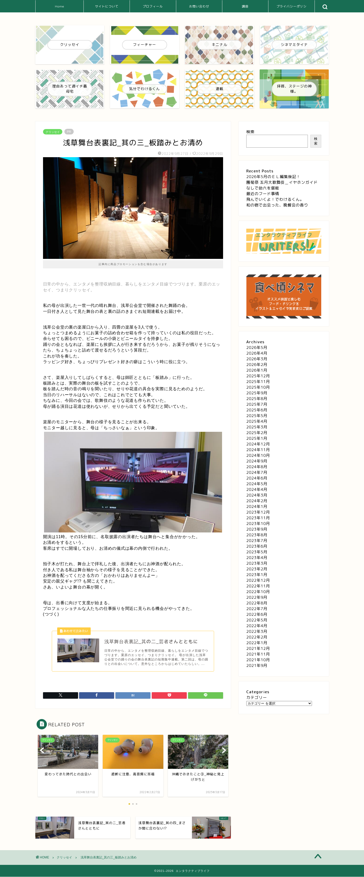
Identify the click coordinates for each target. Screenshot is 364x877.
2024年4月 (256, 489)
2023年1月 (256, 574)
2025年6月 (256, 410)
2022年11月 (258, 586)
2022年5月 (256, 620)
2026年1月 (256, 370)
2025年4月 (256, 421)
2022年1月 (256, 642)
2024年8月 (256, 466)
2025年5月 (256, 415)
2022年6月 (256, 614)
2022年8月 (256, 603)
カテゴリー (256, 697)
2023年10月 (258, 523)
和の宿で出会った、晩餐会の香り (277, 205)
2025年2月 (256, 432)
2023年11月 (258, 518)
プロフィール (153, 6)
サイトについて (106, 6)
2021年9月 (256, 665)
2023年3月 (256, 563)
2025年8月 (256, 398)
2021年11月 (258, 654)
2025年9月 (256, 393)
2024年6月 (256, 478)
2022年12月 (258, 580)
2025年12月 (258, 376)
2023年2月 (256, 569)
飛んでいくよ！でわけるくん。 (275, 199)
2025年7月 (256, 404)
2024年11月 (258, 449)
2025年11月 (258, 381)
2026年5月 (256, 347)
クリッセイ (53, 131)
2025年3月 (256, 427)
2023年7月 (256, 540)
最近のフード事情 (262, 193)
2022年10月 (258, 591)
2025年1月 (256, 438)
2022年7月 (256, 608)
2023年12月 (258, 512)
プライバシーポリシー (291, 8)
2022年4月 (256, 625)
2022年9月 (256, 597)
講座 (245, 6)
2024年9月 (256, 461)
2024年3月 (256, 495)
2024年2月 (256, 501)
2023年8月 (256, 535)
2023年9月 (256, 529)
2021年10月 (258, 660)
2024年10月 (258, 455)
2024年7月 (256, 472)
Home (59, 6)
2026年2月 (256, 364)
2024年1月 (256, 506)
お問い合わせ (199, 6)
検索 (250, 131)
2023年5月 (256, 552)
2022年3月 (256, 631)
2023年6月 (256, 546)
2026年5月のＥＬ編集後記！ (273, 176)
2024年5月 (256, 484)
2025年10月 (258, 387)
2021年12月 (258, 648)
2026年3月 (256, 359)
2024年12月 (258, 444)
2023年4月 (256, 557)
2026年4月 (256, 353)
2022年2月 (256, 637)
